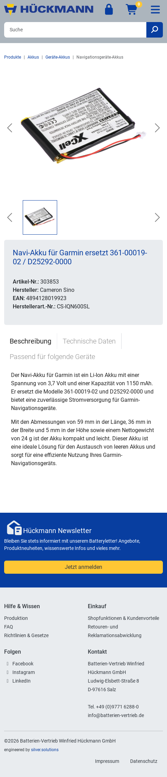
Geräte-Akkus (57, 57)
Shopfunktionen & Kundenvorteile (123, 618)
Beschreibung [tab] (30, 341)
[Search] (75, 30)
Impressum (107, 761)
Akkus (33, 57)
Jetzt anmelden (83, 567)
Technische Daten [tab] (89, 341)
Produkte (12, 57)
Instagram (23, 672)
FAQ (8, 627)
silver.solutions (45, 749)
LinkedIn (21, 681)
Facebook (22, 663)
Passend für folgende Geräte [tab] (52, 356)
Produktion (16, 618)
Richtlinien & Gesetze (26, 635)
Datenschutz (143, 761)
